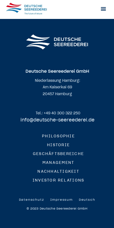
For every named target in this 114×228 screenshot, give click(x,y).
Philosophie (58, 136)
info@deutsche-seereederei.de (57, 120)
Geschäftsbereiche (58, 154)
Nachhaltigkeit (58, 171)
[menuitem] (87, 199)
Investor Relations (58, 180)
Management (58, 162)
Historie (58, 145)
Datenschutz (31, 199)
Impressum (61, 199)
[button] (103, 8)
